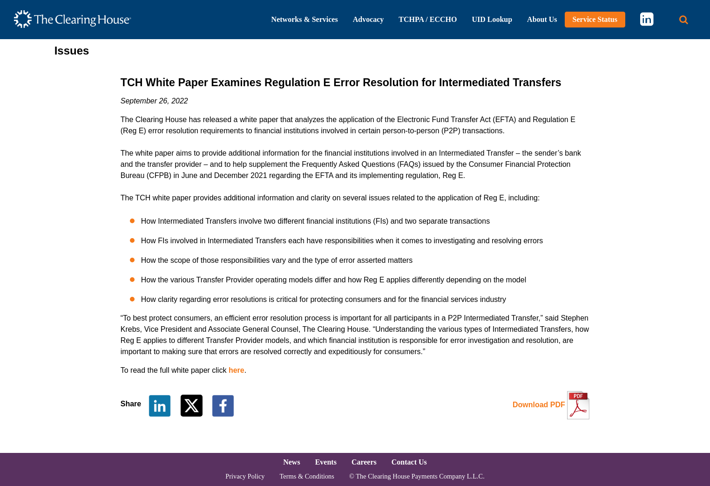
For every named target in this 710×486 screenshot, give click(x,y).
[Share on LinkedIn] (160, 405)
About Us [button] (542, 19)
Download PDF (539, 405)
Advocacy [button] (368, 19)
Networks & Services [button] (304, 19)
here (236, 370)
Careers (364, 462)
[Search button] (683, 20)
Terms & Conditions (307, 476)
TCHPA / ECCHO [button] (428, 19)
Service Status (595, 19)
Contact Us (409, 462)
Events (326, 462)
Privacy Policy (244, 476)
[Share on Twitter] (192, 405)
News (291, 462)
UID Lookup (492, 19)
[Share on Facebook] (223, 405)
